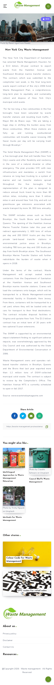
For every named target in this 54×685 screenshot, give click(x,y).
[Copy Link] (27, 426)
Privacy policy (9, 633)
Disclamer (8, 640)
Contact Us (8, 647)
